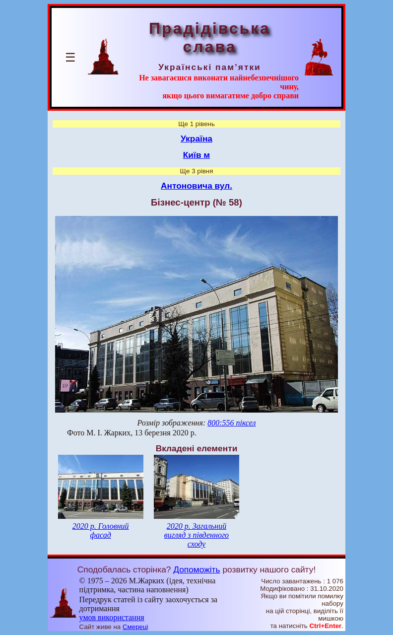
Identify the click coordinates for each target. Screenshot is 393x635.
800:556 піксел (231, 423)
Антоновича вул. (196, 186)
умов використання (111, 617)
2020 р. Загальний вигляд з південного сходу (196, 535)
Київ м (196, 155)
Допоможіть (196, 569)
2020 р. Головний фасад (100, 530)
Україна (196, 138)
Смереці (135, 627)
